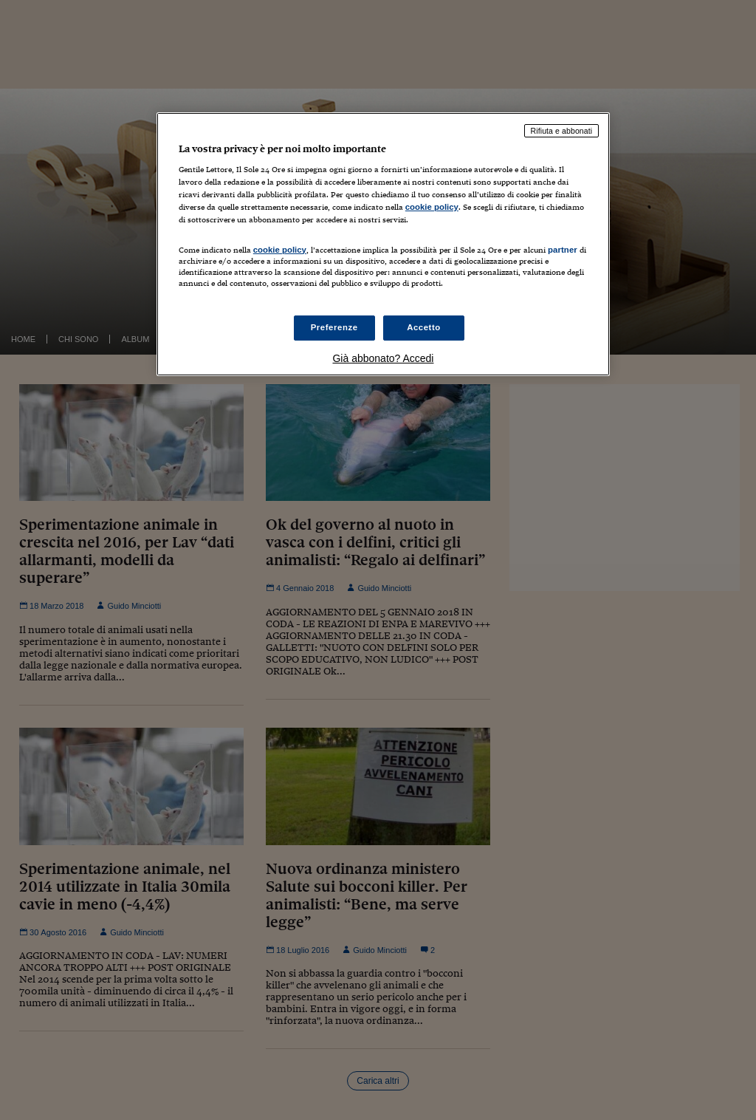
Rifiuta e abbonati (562, 130)
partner (562, 249)
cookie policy (431, 206)
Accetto (424, 327)
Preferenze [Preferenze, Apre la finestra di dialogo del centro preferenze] (334, 327)
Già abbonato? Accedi (382, 358)
